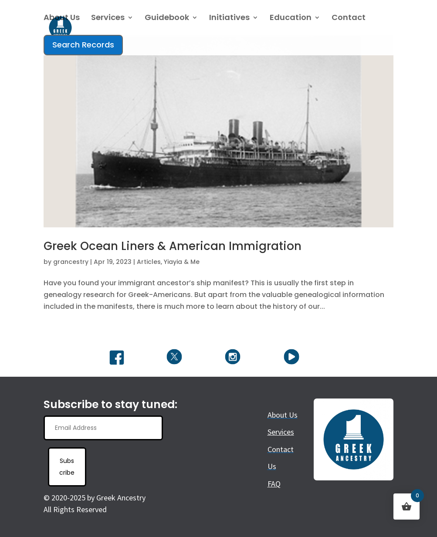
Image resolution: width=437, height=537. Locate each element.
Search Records (83, 44)
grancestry (70, 261)
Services (108, 18)
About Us (62, 18)
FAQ (274, 484)
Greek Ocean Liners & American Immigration (172, 246)
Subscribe (67, 466)
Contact (349, 18)
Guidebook (167, 18)
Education (291, 18)
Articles (149, 261)
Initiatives (229, 18)
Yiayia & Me (182, 261)
